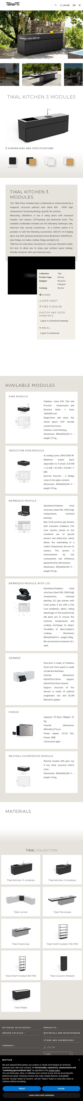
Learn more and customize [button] (41, 1095)
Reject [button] (22, 1088)
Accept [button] (61, 1088)
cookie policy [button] (54, 1070)
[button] (79, 1059)
